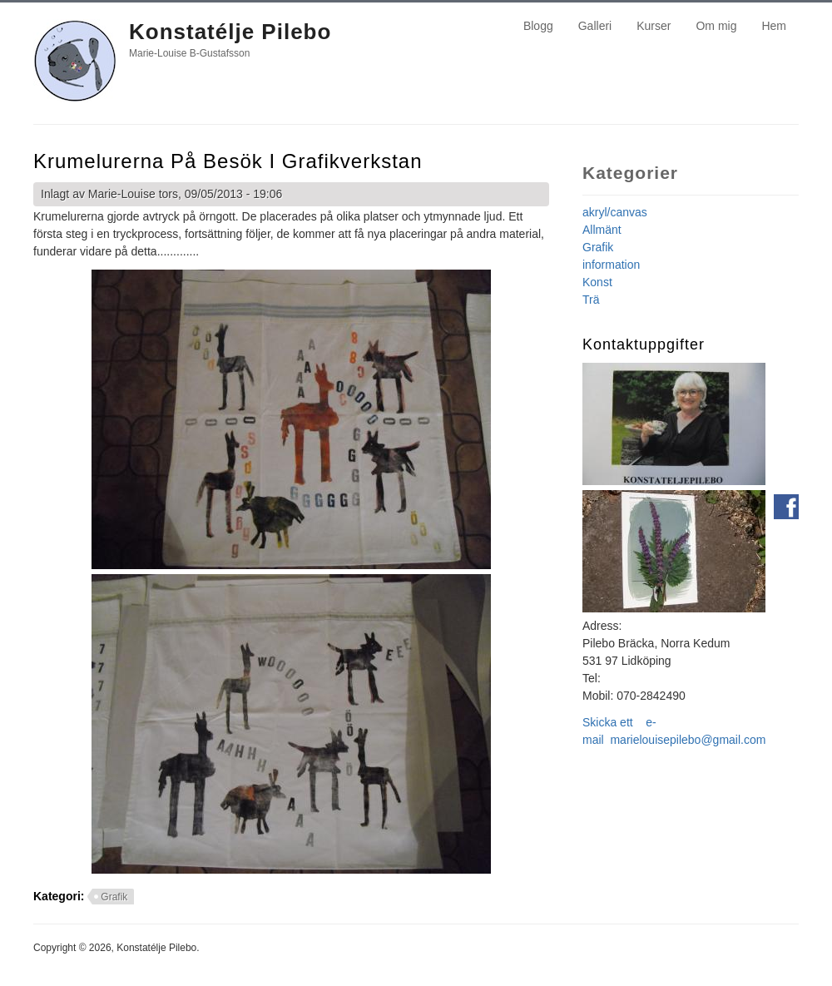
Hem (773, 25)
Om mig (716, 25)
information (611, 264)
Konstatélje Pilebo (230, 31)
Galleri (595, 25)
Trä (590, 299)
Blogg (538, 25)
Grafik (114, 897)
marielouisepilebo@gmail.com (687, 739)
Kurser (653, 25)
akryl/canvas (614, 212)
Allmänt (602, 229)
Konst (597, 282)
